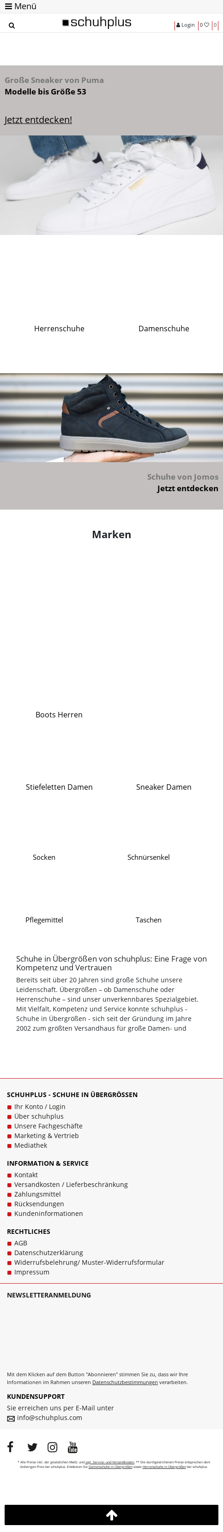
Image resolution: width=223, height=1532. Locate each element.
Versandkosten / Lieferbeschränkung (71, 1184)
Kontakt (26, 1174)
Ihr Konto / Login (40, 1106)
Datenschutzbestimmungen (125, 1382)
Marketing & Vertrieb (46, 1135)
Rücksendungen (39, 1203)
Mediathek (30, 1145)
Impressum (31, 1272)
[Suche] (11, 26)
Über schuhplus (39, 1116)
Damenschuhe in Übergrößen (111, 1467)
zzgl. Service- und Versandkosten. (110, 1462)
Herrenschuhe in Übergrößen (164, 1467)
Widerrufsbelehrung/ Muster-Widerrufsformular (89, 1262)
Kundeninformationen (48, 1213)
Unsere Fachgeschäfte (48, 1125)
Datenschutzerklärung (48, 1252)
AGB (20, 1243)
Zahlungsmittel (37, 1194)
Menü (20, 6)
